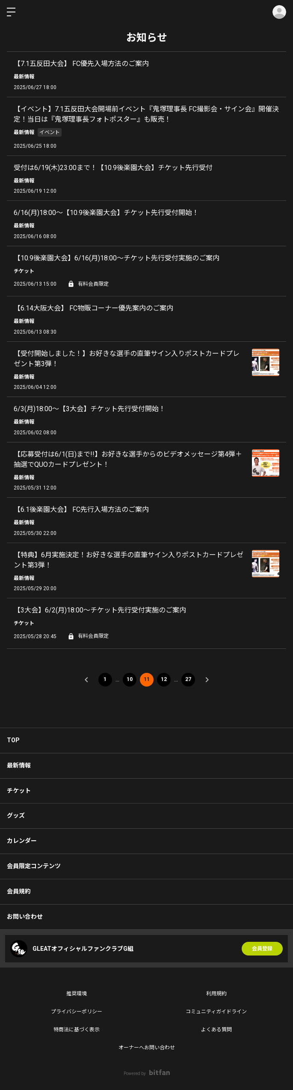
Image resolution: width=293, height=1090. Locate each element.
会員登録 (262, 949)
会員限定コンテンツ (34, 866)
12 (164, 679)
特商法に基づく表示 (76, 1030)
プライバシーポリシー (76, 1012)
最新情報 (19, 765)
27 (188, 679)
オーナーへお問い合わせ (146, 1048)
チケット (19, 790)
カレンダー (22, 840)
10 (130, 679)
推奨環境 (76, 994)
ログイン (279, 12)
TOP (13, 740)
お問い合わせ (25, 916)
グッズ (16, 815)
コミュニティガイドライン (216, 1012)
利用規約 (216, 994)
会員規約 (19, 891)
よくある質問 (216, 1030)
